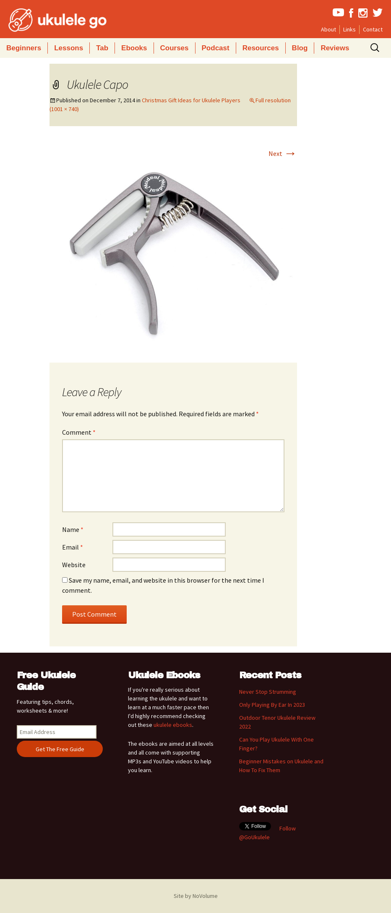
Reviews (335, 48)
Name (72, 529)
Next (282, 153)
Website (74, 564)
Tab (102, 48)
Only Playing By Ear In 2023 (272, 704)
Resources (260, 48)
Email (72, 547)
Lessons (68, 48)
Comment (79, 432)
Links (349, 29)
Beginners (23, 48)
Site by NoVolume (196, 896)
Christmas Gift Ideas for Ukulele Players (191, 100)
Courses (174, 48)
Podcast (215, 48)
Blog (300, 48)
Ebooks (134, 48)
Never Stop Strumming (267, 691)
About (328, 29)
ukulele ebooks (173, 725)
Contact (373, 29)
